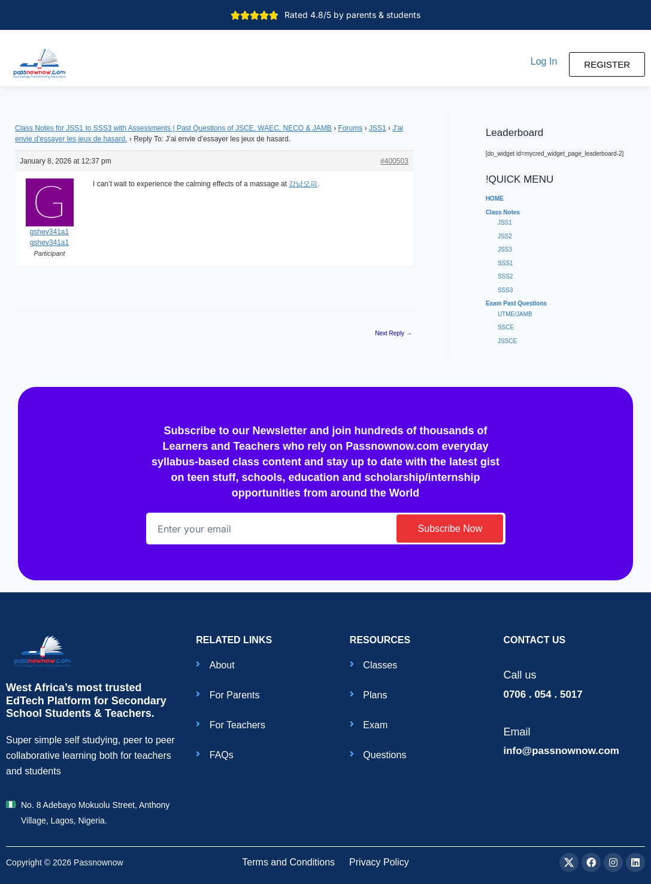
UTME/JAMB (515, 314)
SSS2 (505, 276)
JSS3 (505, 249)
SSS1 (505, 263)
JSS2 (505, 236)
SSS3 (505, 290)
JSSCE (507, 341)
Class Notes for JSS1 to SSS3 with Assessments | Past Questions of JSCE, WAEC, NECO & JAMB (173, 128)
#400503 (394, 161)
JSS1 (377, 128)
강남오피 (303, 184)
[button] (544, 61)
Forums (350, 128)
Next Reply (393, 334)
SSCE (506, 327)
